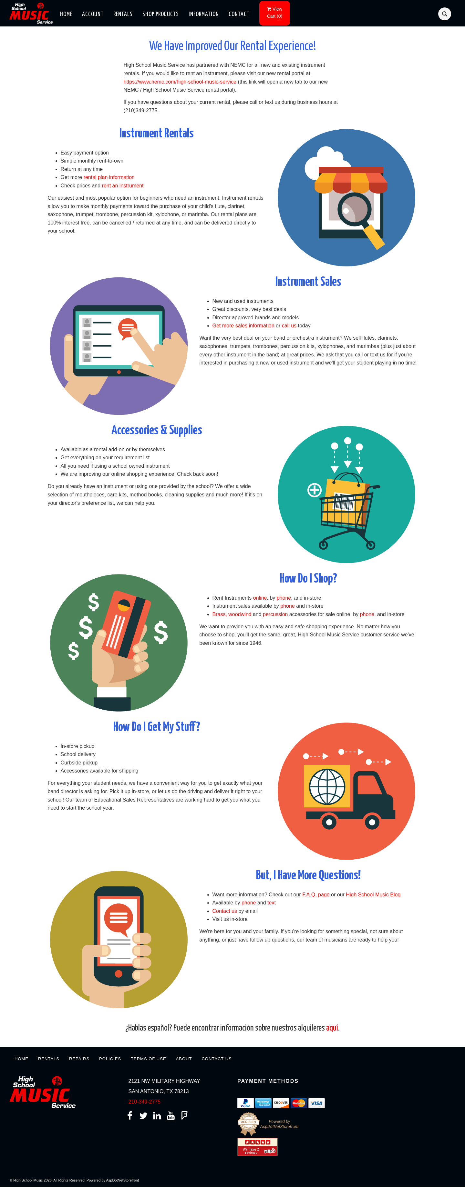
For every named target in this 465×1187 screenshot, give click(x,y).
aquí (332, 1028)
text (271, 902)
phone (284, 598)
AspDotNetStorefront (122, 1180)
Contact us (224, 911)
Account (93, 14)
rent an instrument (123, 185)
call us (289, 325)
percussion (275, 614)
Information (204, 14)
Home (66, 14)
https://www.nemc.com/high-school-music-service (180, 82)
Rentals (123, 14)
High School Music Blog (373, 894)
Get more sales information (243, 325)
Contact (239, 14)
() (274, 12)
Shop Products (160, 14)
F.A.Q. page (316, 894)
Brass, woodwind (232, 614)
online (260, 598)
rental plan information (109, 177)
